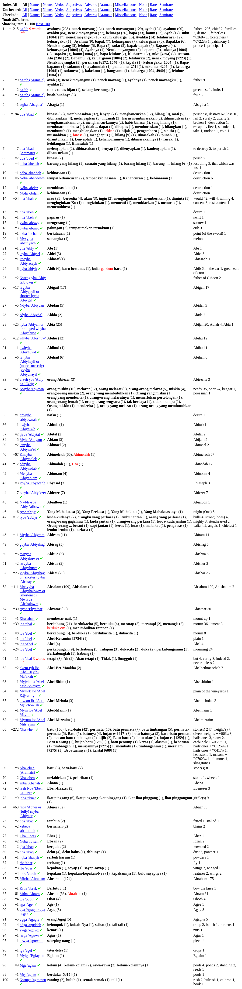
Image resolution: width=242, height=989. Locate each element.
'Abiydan (32, 305)
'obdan (29, 193)
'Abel (26, 644)
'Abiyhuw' (33, 338)
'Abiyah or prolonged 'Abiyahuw (33, 328)
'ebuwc (29, 228)
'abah (27, 199)
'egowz (29, 930)
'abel (26, 633)
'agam (28, 965)
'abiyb (28, 269)
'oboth (27, 899)
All (24, 10)
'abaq (27, 847)
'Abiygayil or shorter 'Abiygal (29, 293)
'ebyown (32, 389)
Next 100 (43, 24)
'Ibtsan (29, 841)
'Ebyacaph (32, 483)
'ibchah (29, 234)
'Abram (30, 894)
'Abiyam (31, 440)
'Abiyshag (32, 544)
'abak (27, 619)
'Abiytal (30, 434)
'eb (24, 90)
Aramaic (105, 5)
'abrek (28, 888)
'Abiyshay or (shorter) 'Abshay (32, 577)
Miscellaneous (125, 5)
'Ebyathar (31, 609)
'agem (28, 975)
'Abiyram (32, 535)
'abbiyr (28, 517)
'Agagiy (29, 919)
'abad (27, 114)
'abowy (29, 223)
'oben (27, 778)
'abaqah (29, 857)
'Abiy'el (30, 254)
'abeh (27, 212)
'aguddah (30, 925)
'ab (24, 29)
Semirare (166, 5)
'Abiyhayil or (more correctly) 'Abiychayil (32, 365)
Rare (153, 5)
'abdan (29, 188)
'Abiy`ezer (33, 493)
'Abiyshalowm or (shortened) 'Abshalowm (32, 595)
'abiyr (27, 512)
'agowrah (31, 941)
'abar (26, 863)
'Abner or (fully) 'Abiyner (30, 811)
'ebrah (28, 874)
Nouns (48, 5)
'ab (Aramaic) (32, 80)
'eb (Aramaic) (32, 95)
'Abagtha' (31, 104)
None (143, 5)
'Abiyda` (31, 315)
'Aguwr (29, 936)
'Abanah (30, 783)
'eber (26, 868)
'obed (27, 158)
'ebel (26, 649)
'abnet (28, 798)
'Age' (26, 905)
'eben (27, 730)
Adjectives (74, 5)
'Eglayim (32, 956)
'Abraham (32, 879)
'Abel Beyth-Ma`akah (29, 672)
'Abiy (27, 248)
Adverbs (90, 5)
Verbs (59, 5)
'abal (26, 624)
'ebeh (27, 217)
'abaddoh (30, 173)
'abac (26, 821)
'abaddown (32, 178)
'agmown (33, 980)
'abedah (29, 164)
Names (35, 5)
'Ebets (28, 836)
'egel (26, 950)
